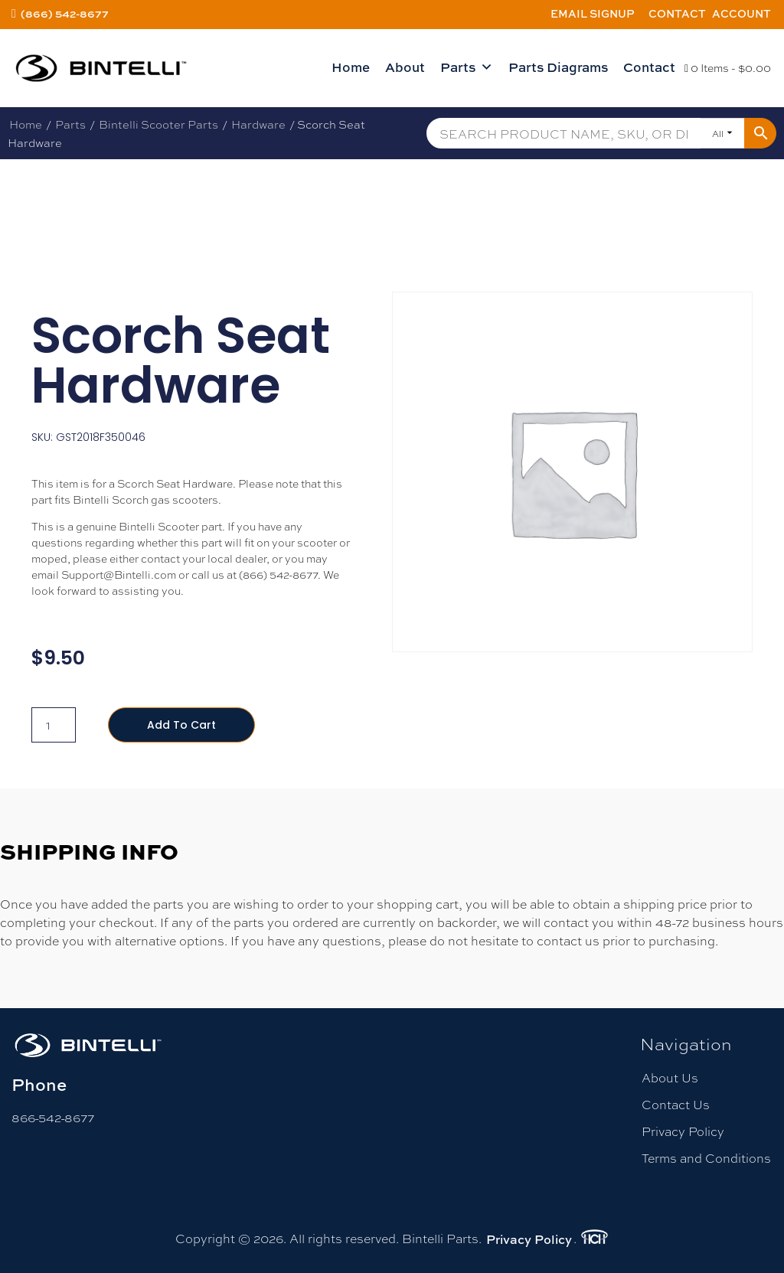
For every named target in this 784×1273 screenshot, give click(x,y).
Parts (466, 67)
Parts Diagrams (558, 67)
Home (351, 67)
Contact (677, 13)
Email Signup (592, 13)
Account (741, 13)
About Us (670, 1077)
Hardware (258, 124)
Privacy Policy (683, 1131)
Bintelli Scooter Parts (158, 124)
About (405, 67)
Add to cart (181, 725)
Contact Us (676, 1104)
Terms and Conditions (706, 1158)
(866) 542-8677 (65, 13)
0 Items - (727, 67)
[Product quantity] (53, 725)
